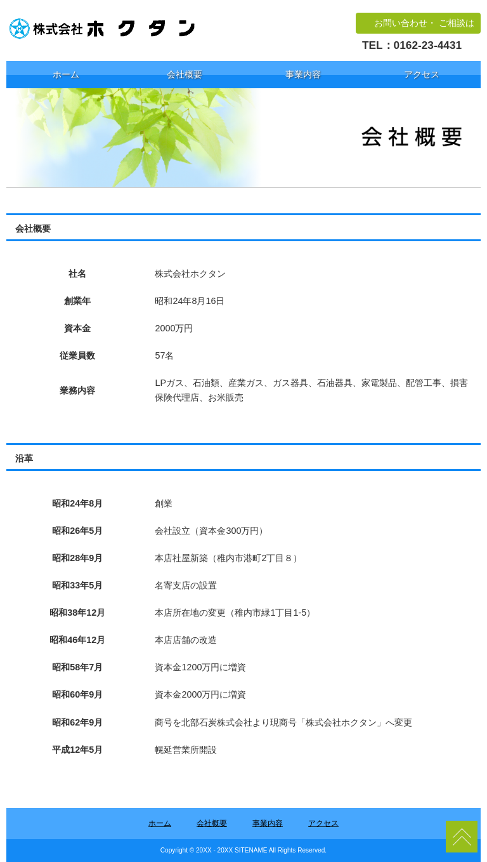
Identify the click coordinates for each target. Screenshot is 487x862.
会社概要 (184, 74)
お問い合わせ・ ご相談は (424, 23)
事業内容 (303, 74)
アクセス (421, 74)
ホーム (66, 74)
